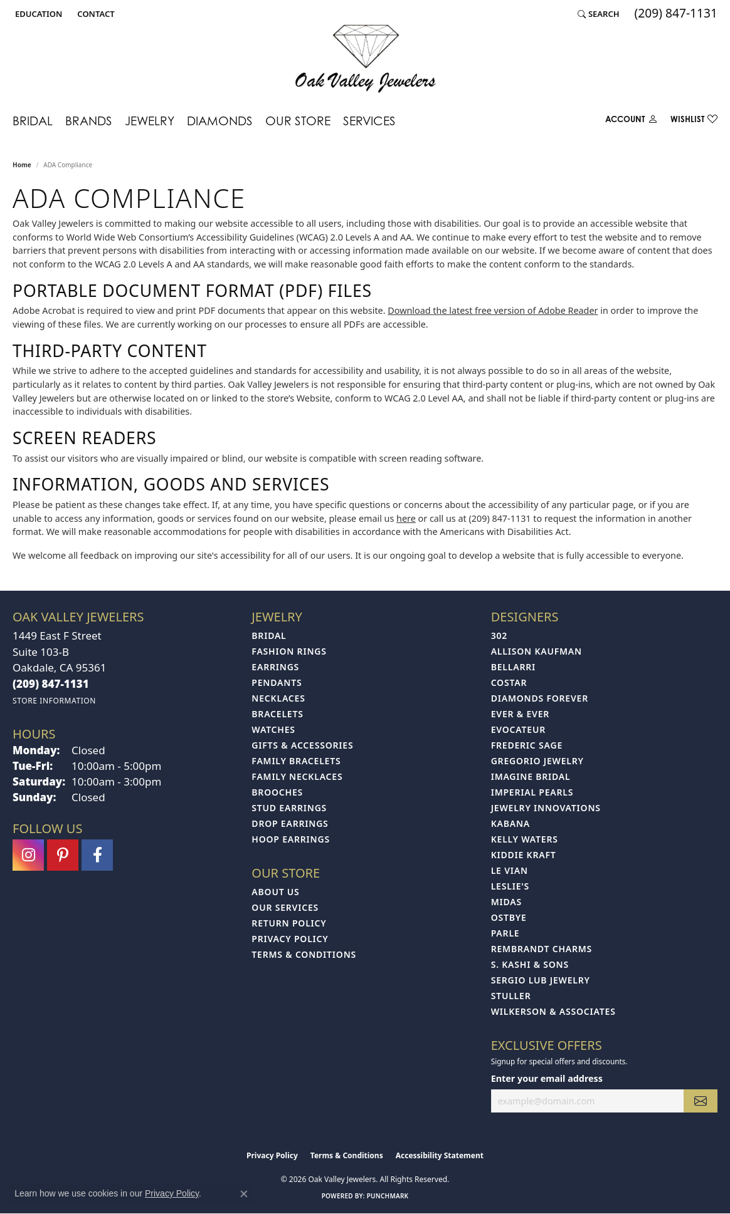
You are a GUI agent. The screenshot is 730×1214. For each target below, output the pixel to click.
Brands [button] (88, 120)
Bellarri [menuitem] (513, 667)
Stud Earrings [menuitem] (289, 808)
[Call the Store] (51, 684)
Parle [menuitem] (505, 933)
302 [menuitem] (499, 635)
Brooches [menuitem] (277, 792)
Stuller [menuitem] (511, 996)
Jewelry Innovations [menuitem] (546, 808)
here (406, 518)
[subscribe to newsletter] (700, 1101)
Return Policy (288, 923)
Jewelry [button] (149, 120)
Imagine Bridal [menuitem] (531, 776)
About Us (275, 892)
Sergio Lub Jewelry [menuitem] (540, 980)
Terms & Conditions (303, 954)
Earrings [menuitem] (275, 667)
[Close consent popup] (244, 1194)
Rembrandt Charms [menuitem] (541, 949)
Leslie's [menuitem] (510, 886)
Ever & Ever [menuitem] (520, 714)
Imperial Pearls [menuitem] (532, 792)
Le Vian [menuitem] (509, 870)
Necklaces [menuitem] (278, 698)
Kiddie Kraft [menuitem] (523, 855)
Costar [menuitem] (509, 682)
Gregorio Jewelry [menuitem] (537, 761)
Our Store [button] (298, 120)
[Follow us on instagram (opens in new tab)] (28, 855)
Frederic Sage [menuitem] (527, 745)
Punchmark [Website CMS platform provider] (388, 1195)
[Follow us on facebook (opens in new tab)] (97, 855)
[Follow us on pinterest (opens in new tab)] (62, 855)
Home (22, 164)
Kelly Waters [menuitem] (524, 839)
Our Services (285, 907)
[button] (37, 13)
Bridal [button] (33, 120)
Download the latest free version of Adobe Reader (493, 310)
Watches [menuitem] (273, 729)
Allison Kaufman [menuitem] (536, 651)
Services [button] (369, 120)
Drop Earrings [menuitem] (289, 823)
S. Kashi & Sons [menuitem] (530, 964)
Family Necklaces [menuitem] (296, 776)
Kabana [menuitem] (510, 823)
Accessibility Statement (440, 1155)
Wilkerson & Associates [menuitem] (553, 1011)
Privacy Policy (289, 939)
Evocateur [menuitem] (518, 729)
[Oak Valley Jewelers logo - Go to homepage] (365, 58)
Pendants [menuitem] (276, 682)
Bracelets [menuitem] (277, 714)
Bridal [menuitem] (268, 635)
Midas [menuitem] (506, 902)
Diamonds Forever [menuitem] (539, 698)
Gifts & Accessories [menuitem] (302, 745)
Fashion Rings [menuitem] (288, 651)
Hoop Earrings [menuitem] (290, 839)
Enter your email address (547, 1078)
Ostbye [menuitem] (509, 917)
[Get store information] (54, 700)
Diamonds (220, 120)
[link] (94, 13)
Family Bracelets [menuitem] (296, 761)
